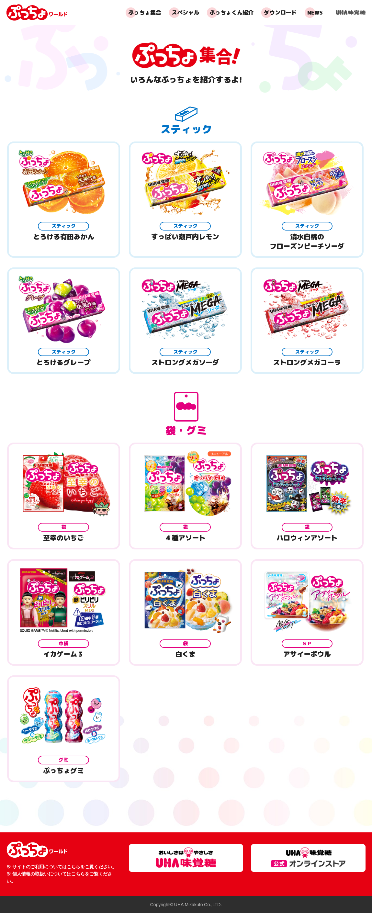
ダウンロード (280, 12)
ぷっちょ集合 (144, 12)
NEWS (315, 12)
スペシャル (185, 12)
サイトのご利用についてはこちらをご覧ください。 (64, 866)
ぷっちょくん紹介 (231, 12)
